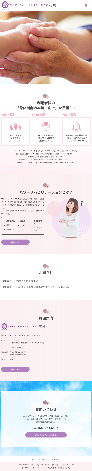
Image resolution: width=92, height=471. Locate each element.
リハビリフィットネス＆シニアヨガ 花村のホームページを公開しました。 (42, 287)
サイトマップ (56, 459)
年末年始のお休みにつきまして (27, 281)
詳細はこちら (15, 242)
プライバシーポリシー (39, 459)
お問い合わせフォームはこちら (46, 435)
